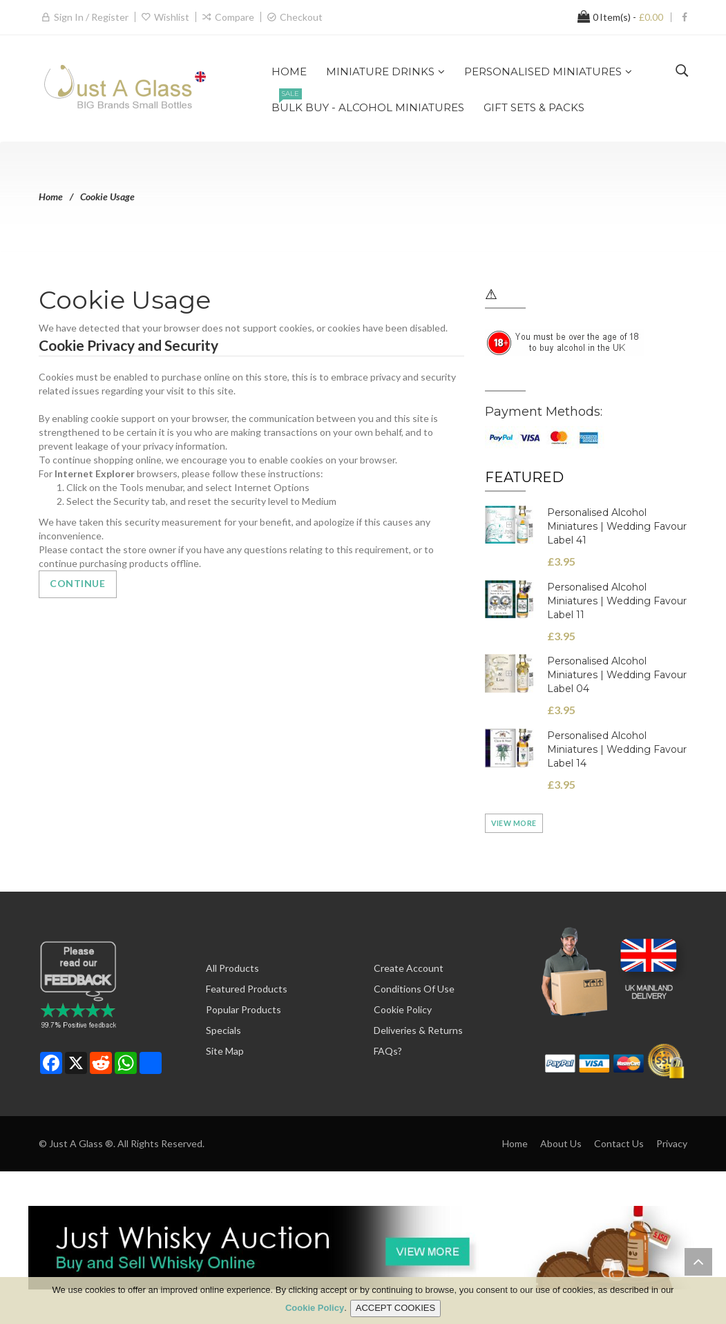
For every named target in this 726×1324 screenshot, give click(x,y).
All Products (232, 968)
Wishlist (171, 17)
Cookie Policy (403, 1009)
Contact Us (619, 1143)
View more (514, 823)
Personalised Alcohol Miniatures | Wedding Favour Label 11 (617, 601)
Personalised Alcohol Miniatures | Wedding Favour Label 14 (617, 749)
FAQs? (388, 1051)
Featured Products (246, 989)
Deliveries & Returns (418, 1030)
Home (51, 196)
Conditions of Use (414, 989)
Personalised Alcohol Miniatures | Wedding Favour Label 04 (617, 675)
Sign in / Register (91, 17)
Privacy (671, 1143)
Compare (234, 17)
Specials (223, 1030)
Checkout (301, 17)
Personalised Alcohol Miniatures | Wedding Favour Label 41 (617, 526)
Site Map (225, 1051)
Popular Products (243, 1009)
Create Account (408, 968)
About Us (561, 1143)
